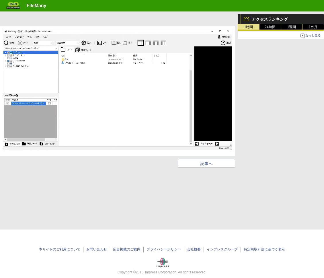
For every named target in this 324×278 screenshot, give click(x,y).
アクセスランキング (270, 19)
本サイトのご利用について (59, 249)
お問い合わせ (96, 249)
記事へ (206, 163)
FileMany (36, 5)
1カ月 (313, 27)
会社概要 (194, 249)
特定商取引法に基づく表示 (264, 249)
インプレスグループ (222, 249)
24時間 (270, 27)
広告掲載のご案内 (126, 249)
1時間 (248, 27)
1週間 (291, 27)
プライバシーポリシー (164, 249)
